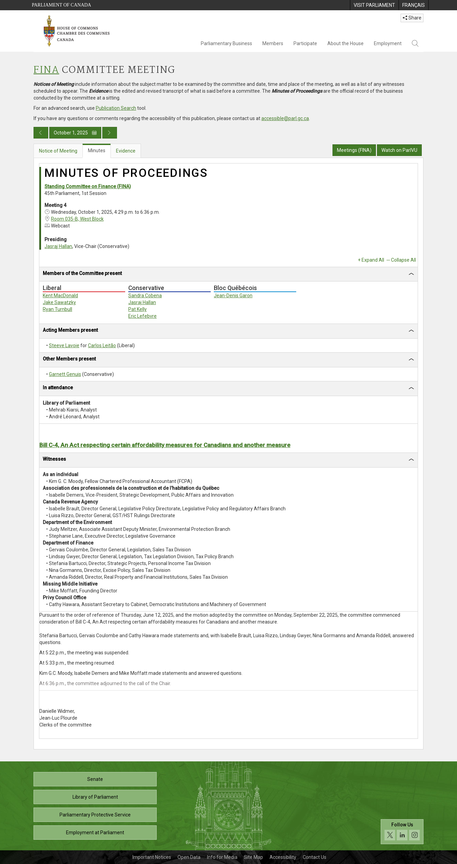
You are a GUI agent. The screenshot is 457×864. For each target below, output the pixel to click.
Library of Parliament (95, 797)
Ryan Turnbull (57, 309)
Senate (95, 779)
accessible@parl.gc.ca (285, 118)
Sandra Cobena (145, 295)
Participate (305, 43)
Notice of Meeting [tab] (58, 151)
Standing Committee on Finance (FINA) (87, 186)
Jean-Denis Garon (233, 295)
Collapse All (403, 260)
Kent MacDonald (60, 295)
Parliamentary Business (226, 43)
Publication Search (116, 108)
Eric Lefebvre (142, 316)
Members (272, 43)
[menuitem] (374, 5)
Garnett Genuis (65, 374)
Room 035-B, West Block (77, 219)
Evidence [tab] (125, 151)
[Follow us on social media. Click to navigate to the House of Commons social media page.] (402, 831)
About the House (345, 43)
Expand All (373, 260)
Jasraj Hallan (58, 246)
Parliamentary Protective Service (95, 814)
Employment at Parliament (95, 832)
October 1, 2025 (75, 132)
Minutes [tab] (96, 150)
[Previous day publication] (41, 133)
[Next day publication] (109, 133)
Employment (388, 43)
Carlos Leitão (102, 345)
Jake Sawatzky (59, 302)
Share (412, 18)
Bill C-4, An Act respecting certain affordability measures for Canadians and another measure (164, 445)
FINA (46, 70)
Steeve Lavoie (64, 345)
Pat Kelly (137, 309)
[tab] (228, 274)
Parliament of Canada (61, 5)
